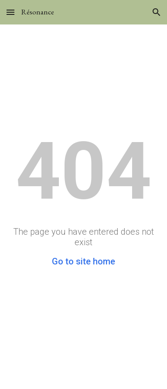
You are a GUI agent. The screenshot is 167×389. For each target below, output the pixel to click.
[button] (10, 12)
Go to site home (83, 261)
